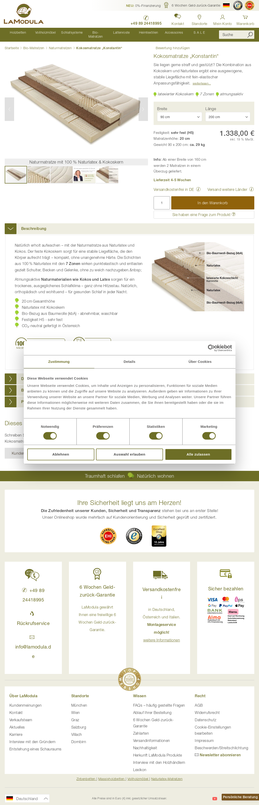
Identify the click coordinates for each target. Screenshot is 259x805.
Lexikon (140, 766)
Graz (75, 716)
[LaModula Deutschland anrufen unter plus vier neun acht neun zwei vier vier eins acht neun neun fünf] (143, 18)
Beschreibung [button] (33, 224)
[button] (143, 5)
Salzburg (78, 723)
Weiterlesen (200, 79)
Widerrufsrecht (207, 708)
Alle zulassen (198, 454)
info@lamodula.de (33, 643)
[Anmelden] (222, 18)
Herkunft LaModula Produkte (157, 751)
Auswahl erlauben (129, 454)
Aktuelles (17, 723)
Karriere (15, 730)
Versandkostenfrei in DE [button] (174, 185)
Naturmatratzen (60, 44)
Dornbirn (78, 738)
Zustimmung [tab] (59, 362)
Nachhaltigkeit (145, 744)
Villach (76, 730)
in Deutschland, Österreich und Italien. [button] (161, 620)
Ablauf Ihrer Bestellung (152, 708)
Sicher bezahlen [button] (225, 584)
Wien (75, 708)
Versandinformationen (151, 736)
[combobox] (236, 32)
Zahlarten (141, 729)
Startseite (12, 44)
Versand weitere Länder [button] (227, 185)
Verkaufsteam (20, 716)
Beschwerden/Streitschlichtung (221, 744)
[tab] (129, 224)
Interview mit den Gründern (32, 738)
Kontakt (16, 708)
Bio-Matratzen (33, 44)
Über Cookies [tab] (200, 362)
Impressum (204, 736)
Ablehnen (60, 454)
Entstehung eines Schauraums (35, 745)
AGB (199, 701)
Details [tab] (129, 362)
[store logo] (25, 14)
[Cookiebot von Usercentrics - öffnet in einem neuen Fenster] (211, 348)
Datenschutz (205, 716)
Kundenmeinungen (25, 701)
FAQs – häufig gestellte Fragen (159, 701)
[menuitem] (18, 33)
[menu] (108, 33)
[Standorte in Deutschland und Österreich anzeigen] (198, 18)
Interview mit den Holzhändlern (159, 758)
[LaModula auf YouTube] (215, 795)
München (79, 701)
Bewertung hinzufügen (171, 43)
